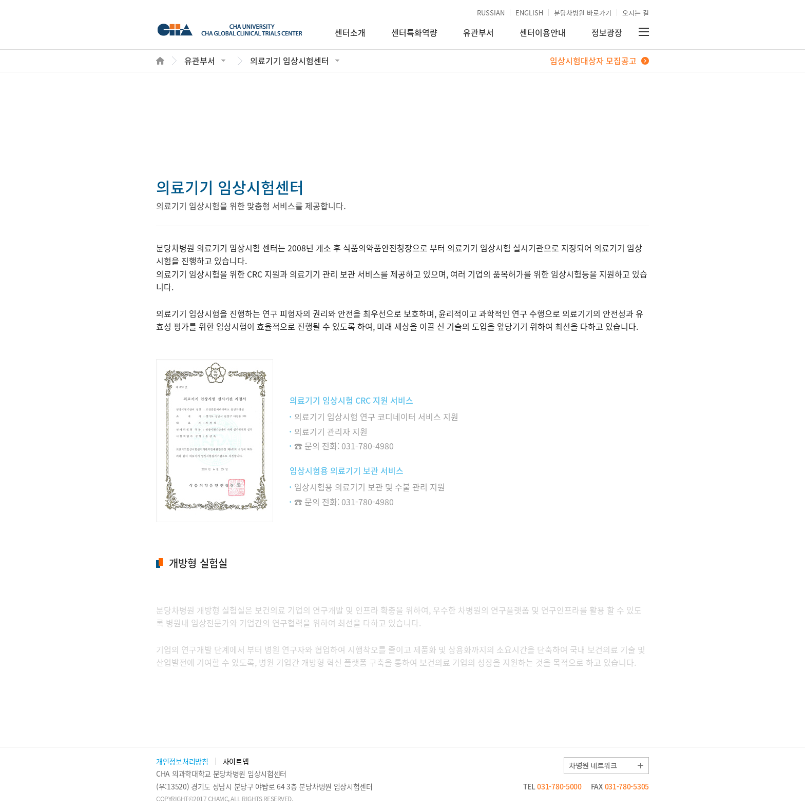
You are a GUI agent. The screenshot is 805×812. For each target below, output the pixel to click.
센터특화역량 (414, 32)
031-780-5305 (620, 786)
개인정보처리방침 (182, 761)
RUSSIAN (491, 12)
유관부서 (478, 32)
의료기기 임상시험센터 (289, 60)
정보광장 (606, 32)
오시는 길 (635, 12)
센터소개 (350, 32)
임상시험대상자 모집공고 (593, 60)
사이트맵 (236, 761)
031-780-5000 (552, 786)
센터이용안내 (543, 32)
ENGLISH (529, 12)
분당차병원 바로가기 (582, 12)
